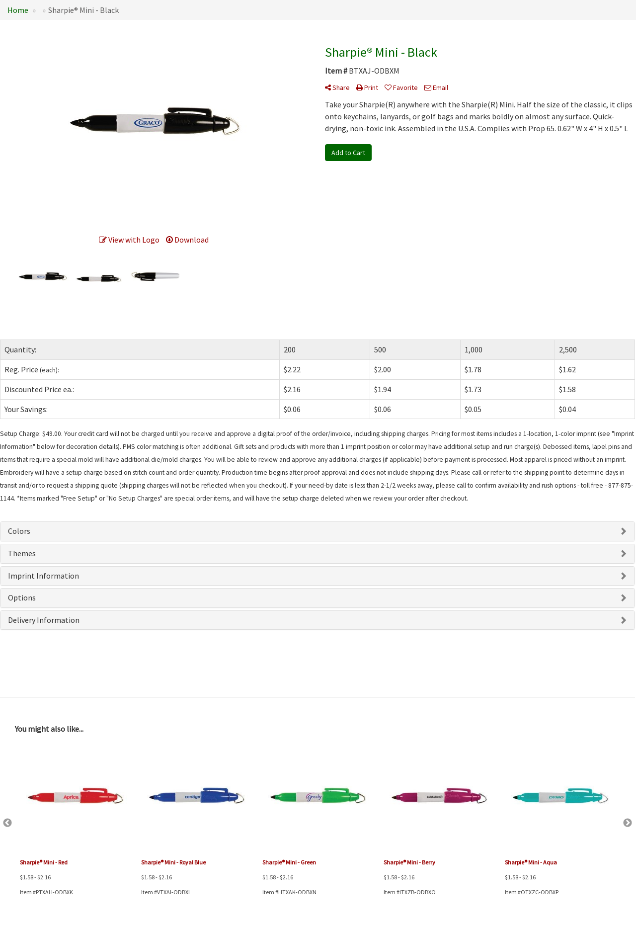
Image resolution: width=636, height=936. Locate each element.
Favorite (401, 87)
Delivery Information (44, 620)
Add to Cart (348, 152)
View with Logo (129, 240)
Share (337, 87)
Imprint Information (43, 576)
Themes (22, 553)
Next (628, 823)
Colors (19, 531)
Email (436, 87)
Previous (7, 823)
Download (187, 240)
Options (22, 597)
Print (367, 87)
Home (17, 10)
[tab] (317, 531)
